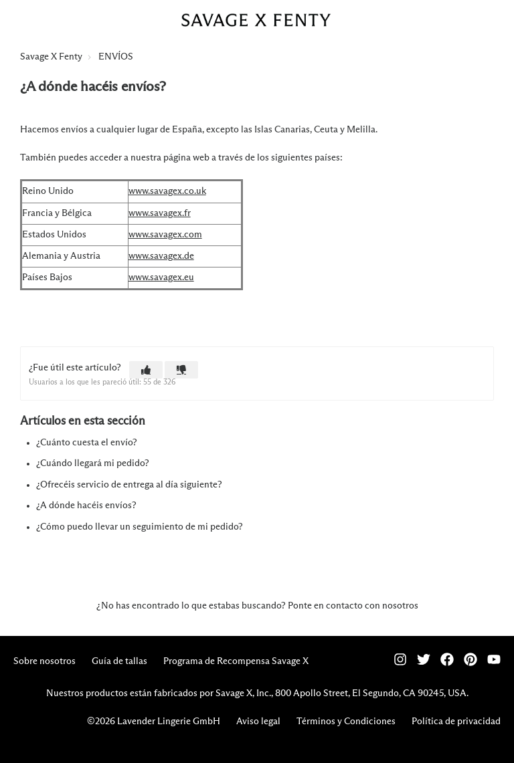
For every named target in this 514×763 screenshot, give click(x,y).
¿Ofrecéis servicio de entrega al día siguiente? (129, 484)
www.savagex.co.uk (167, 191)
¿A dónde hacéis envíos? (86, 505)
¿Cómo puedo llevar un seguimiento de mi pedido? (139, 527)
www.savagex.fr (159, 213)
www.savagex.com (165, 234)
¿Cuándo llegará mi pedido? (92, 463)
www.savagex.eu (161, 277)
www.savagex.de (161, 256)
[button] (146, 369)
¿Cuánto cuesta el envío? (86, 442)
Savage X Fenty (51, 57)
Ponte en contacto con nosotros (353, 606)
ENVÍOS (115, 57)
